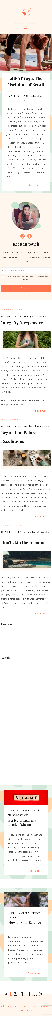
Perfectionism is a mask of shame (22, 822)
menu (26, 28)
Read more (35, 185)
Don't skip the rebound (23, 542)
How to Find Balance (24, 922)
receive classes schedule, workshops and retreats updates (26, 278)
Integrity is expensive (22, 323)
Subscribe (26, 288)
